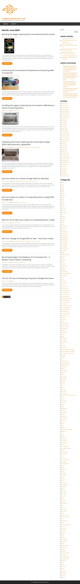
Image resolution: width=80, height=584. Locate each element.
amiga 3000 (65, 241)
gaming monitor (66, 364)
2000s (63, 195)
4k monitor (64, 212)
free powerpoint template (68, 349)
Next (9, 297)
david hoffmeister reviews (69, 66)
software (64, 541)
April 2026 (64, 103)
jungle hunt (64, 408)
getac (63, 368)
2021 (63, 205)
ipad (63, 406)
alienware (64, 226)
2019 (63, 201)
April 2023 (64, 172)
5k (62, 214)
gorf (63, 374)
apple (63, 252)
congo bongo (65, 315)
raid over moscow (66, 517)
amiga (16, 147)
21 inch (63, 207)
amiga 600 (64, 247)
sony (63, 543)
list (62, 425)
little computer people (67, 429)
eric (63, 344)
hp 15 (63, 387)
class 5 (63, 285)
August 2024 (65, 141)
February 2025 (65, 130)
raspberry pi (22, 262)
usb (63, 562)
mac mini (64, 437)
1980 (63, 186)
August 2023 (65, 164)
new (63, 471)
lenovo (63, 421)
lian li (63, 423)
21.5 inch (64, 209)
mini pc (63, 458)
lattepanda (64, 418)
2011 (63, 199)
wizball (63, 577)
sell (62, 536)
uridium (64, 560)
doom (63, 334)
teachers (64, 555)
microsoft (64, 454)
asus (63, 258)
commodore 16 (65, 292)
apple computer (66, 254)
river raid (64, 526)
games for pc (65, 361)
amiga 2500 (65, 239)
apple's (63, 256)
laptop (63, 414)
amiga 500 (64, 245)
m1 (62, 433)
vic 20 (19, 222)
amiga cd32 (65, 248)
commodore (27, 147)
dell (63, 321)
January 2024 (65, 155)
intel (63, 404)
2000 (13, 147)
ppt (63, 505)
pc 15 (63, 488)
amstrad (64, 250)
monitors (64, 461)
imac (63, 399)
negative (64, 469)
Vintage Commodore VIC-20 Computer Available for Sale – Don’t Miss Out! (70, 69)
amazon (64, 228)
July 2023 (64, 166)
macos (63, 444)
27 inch (63, 210)
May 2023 (64, 170)
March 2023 (64, 174)
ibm (63, 397)
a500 (63, 220)
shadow (64, 537)
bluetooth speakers (66, 273)
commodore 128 (66, 290)
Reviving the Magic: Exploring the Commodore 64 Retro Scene (28, 34)
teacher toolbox (65, 553)
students (64, 551)
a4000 (63, 218)
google (63, 372)
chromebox (64, 283)
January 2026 (65, 109)
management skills (66, 448)
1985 (63, 191)
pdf (63, 498)
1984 (63, 190)
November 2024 (65, 136)
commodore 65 (65, 296)
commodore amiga (34, 147)
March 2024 (65, 151)
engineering (65, 342)
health (63, 382)
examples (64, 347)
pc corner (64, 490)
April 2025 (64, 126)
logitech (64, 431)
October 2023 (65, 160)
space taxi (64, 547)
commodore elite (66, 300)
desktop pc (64, 332)
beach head (65, 266)
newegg (64, 473)
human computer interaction (69, 395)
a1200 (13, 241)
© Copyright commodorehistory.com (40, 582)
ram (63, 518)
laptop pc (64, 416)
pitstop (63, 501)
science (64, 530)
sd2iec (63, 534)
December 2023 (65, 156)
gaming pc (64, 366)
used (63, 564)
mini (63, 456)
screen (63, 532)
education (64, 338)
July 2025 (64, 120)
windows (64, 574)
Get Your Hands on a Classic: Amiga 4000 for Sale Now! (25, 178)
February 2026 (65, 107)
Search (62, 29)
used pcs (64, 566)
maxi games (65, 452)
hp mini (63, 389)
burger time (65, 275)
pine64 (63, 499)
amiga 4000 (18, 181)
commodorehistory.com (13, 19)
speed (63, 549)
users (63, 568)
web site (65, 88)
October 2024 (65, 137)
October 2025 (65, 115)
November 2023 (65, 158)
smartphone (65, 539)
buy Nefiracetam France (68, 81)
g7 (62, 359)
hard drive (64, 378)
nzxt (63, 477)
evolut (63, 345)
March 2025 (64, 128)
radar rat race (65, 515)
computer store (65, 309)
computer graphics (66, 307)
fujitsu (63, 357)
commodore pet (15, 110)
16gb (63, 182)
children (64, 281)
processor (64, 511)
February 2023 (65, 175)
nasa (63, 467)
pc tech (64, 496)
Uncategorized (65, 558)
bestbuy (64, 269)
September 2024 (66, 139)
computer (64, 304)
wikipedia (64, 572)
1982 (63, 188)
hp (62, 385)
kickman (64, 410)
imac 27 (64, 402)
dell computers (65, 326)
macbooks (64, 440)
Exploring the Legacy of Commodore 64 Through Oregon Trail (69, 45)
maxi (63, 450)
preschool (64, 509)
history (63, 383)
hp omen (64, 391)
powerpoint (64, 503)
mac (63, 435)
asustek (64, 260)
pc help (63, 492)
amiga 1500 (64, 235)
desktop (64, 330)
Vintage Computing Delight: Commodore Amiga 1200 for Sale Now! (69, 85)
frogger (63, 355)
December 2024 (66, 134)
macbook (64, 439)
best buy (64, 267)
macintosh (64, 442)
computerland (65, 311)
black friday (64, 271)
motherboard (65, 463)
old (62, 480)
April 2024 (64, 149)
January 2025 (65, 132)
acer (63, 224)
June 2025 (64, 122)
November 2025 (65, 113)
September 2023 (66, 162)
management (65, 446)
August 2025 (65, 118)
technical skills (65, 556)
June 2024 (64, 145)
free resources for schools (68, 353)
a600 (63, 222)
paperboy (64, 486)
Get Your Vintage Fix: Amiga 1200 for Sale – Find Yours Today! (27, 238)
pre (63, 507)
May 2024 (64, 147)
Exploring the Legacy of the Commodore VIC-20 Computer (70, 90)
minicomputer (65, 459)
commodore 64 (15, 37)
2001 (63, 197)
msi (63, 465)
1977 (63, 184)
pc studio (64, 494)
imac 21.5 (64, 401)
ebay (63, 336)
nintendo (64, 475)
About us (5, 24)
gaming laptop (65, 363)
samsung (64, 528)
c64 (63, 279)
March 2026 (64, 105)
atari (63, 262)
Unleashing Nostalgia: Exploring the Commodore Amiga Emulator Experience (70, 57)
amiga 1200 (20, 241)
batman (64, 264)
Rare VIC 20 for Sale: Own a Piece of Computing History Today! (28, 220)
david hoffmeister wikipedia (69, 73)
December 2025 (65, 111)
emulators (64, 340)
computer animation (67, 305)
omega (63, 482)
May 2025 (64, 124)
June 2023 (64, 168)
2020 (63, 203)
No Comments (6, 37)
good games (65, 370)
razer (63, 522)
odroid (63, 478)
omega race (65, 484)
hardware (64, 380)
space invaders (65, 545)
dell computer (65, 325)
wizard (63, 575)
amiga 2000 (20, 147)
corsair (63, 317)
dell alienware (65, 323)
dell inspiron (64, 328)
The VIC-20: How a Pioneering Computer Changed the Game (28, 278)
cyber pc (64, 319)
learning (64, 420)
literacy (63, 427)
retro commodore (66, 524)
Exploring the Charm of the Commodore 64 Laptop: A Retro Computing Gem (69, 40)
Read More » (7, 63)
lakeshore (64, 412)
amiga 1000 (17, 202)
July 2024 (64, 143)
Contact (13, 24)
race (63, 513)
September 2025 (66, 117)
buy (63, 277)
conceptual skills (66, 313)
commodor (64, 286)
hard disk (64, 376)
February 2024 (65, 153)
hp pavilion (64, 393)
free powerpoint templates (68, 351)
